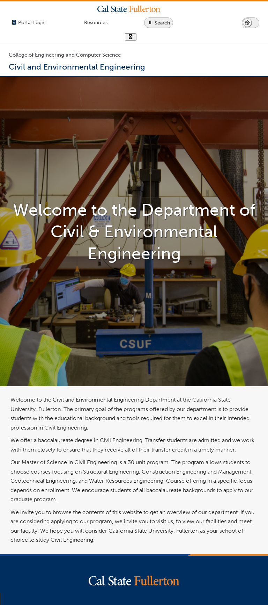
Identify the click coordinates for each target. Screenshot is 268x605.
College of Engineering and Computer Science (65, 55)
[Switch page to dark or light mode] (250, 22)
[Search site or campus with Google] (158, 22)
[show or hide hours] (130, 37)
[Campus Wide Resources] (96, 22)
